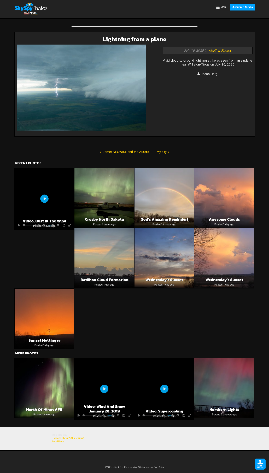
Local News (58, 441)
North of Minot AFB (44, 409)
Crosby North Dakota (104, 219)
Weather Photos (220, 50)
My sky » (162, 152)
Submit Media (242, 7)
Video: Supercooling (164, 411)
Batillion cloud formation (104, 279)
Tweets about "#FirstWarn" (68, 438)
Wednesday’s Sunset (164, 279)
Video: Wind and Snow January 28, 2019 (104, 408)
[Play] (44, 199)
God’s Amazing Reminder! (164, 219)
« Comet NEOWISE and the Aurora (124, 152)
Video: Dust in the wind (44, 221)
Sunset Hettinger (44, 340)
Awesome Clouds (224, 219)
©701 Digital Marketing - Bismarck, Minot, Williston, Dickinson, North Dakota (134, 467)
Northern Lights (224, 409)
